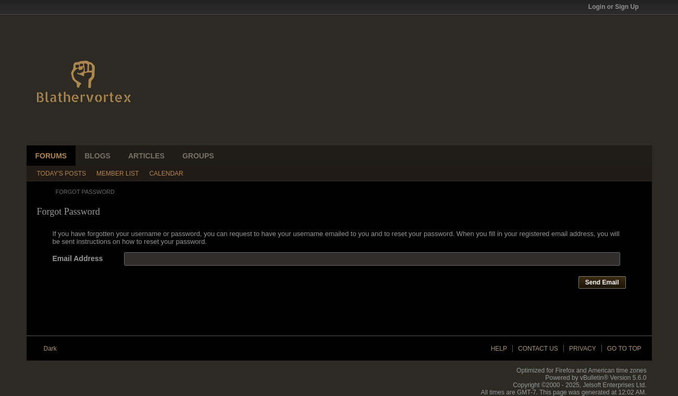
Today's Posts (62, 173)
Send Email (602, 282)
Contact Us (538, 348)
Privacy (582, 348)
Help (499, 348)
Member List (117, 173)
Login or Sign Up (617, 6)
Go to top (624, 348)
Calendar (166, 173)
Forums (51, 156)
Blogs (97, 156)
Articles (146, 156)
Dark (54, 348)
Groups (198, 156)
